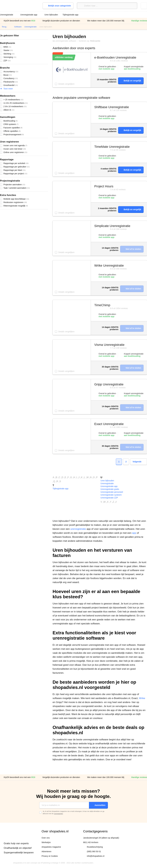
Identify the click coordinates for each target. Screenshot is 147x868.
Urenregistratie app (109, 486)
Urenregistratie (30, 27)
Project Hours (103, 186)
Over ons (46, 838)
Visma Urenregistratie (109, 345)
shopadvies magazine (51, 847)
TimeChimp (102, 305)
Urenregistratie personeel (112, 492)
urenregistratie (78, 529)
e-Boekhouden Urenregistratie (115, 57)
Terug (4, 27)
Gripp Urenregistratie (108, 384)
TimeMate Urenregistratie (112, 146)
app (134, 533)
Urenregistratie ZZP (109, 498)
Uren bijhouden (51, 15)
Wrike (142, 698)
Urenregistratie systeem (111, 495)
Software (18, 27)
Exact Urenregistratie (109, 424)
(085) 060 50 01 (94, 851)
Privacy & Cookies (50, 856)
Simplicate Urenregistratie (112, 226)
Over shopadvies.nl (55, 831)
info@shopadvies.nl (95, 856)
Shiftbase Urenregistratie (111, 107)
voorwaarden (58, 813)
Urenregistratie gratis (110, 489)
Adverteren (46, 851)
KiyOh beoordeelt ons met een (17, 21)
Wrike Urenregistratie (109, 265)
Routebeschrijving (95, 847)
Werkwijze (46, 842)
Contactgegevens (95, 831)
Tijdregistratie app (70, 15)
